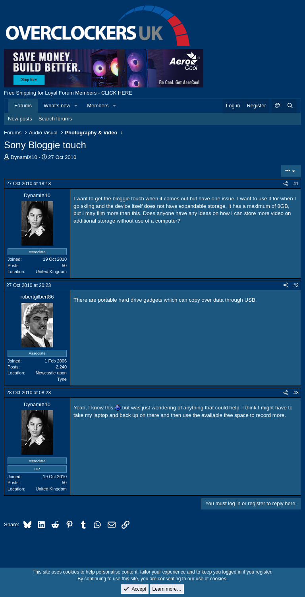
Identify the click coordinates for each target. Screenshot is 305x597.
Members (97, 106)
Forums (23, 106)
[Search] (290, 105)
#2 (296, 285)
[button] (76, 105)
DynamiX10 (24, 157)
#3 (296, 392)
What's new (57, 106)
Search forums (55, 119)
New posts (20, 119)
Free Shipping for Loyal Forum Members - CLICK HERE (68, 93)
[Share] (285, 183)
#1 (296, 183)
